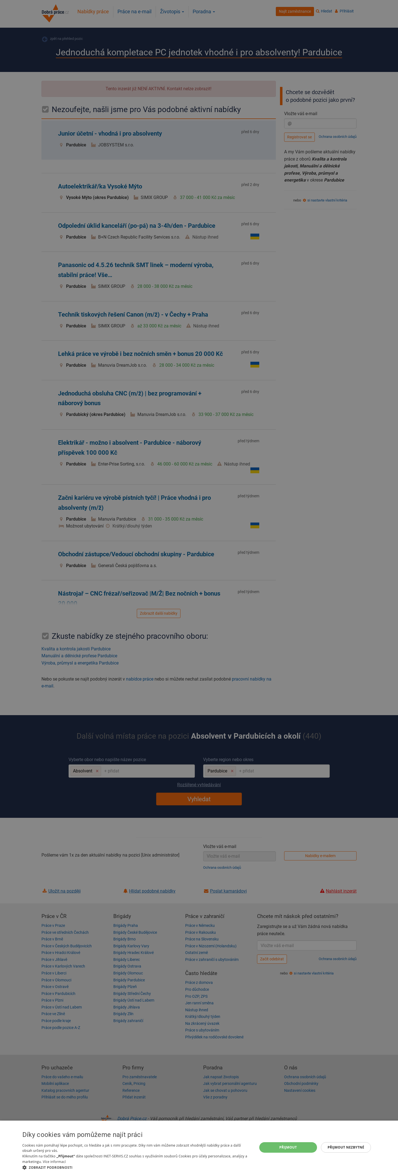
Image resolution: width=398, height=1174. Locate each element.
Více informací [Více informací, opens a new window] (54, 1161)
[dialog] (199, 1147)
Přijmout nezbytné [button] (346, 1147)
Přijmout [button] (288, 1147)
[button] (136, 1167)
